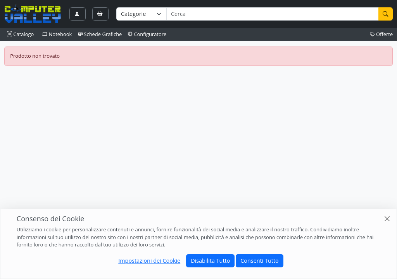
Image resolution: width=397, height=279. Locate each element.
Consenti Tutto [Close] (259, 260)
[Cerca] (385, 14)
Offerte (381, 34)
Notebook (57, 34)
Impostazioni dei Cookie (149, 260)
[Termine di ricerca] (272, 14)
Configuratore (147, 34)
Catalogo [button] (20, 34)
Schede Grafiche (100, 34)
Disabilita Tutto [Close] (210, 260)
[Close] (387, 218)
